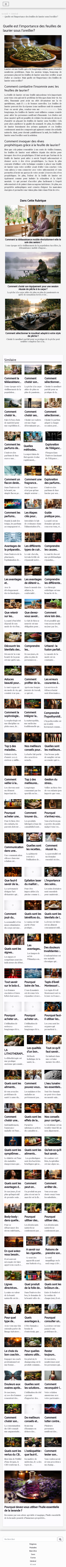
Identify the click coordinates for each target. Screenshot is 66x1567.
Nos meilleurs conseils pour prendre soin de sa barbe (32, 751)
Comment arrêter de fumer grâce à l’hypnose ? (52, 1188)
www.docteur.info (48, 109)
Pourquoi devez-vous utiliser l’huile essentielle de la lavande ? (31, 1508)
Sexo (33, 1554)
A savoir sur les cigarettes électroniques (34, 1253)
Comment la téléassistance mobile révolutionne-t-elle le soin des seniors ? (33, 240)
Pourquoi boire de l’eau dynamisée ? (32, 985)
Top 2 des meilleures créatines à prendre (30, 785)
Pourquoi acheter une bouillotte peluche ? (11, 818)
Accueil (4, 13)
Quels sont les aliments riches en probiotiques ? (32, 1155)
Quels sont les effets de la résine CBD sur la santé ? (32, 1122)
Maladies (33, 1547)
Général (14, 13)
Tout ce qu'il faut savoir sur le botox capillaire (53, 1053)
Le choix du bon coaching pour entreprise (12, 1356)
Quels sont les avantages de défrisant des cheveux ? (12, 1188)
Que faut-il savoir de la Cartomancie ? (12, 884)
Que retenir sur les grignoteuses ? (12, 618)
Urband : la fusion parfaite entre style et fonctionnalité (53, 651)
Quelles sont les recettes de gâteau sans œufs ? (33, 851)
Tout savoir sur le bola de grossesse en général (12, 987)
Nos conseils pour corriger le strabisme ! (52, 1120)
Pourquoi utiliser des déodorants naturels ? (31, 1222)
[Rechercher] (30, 1539)
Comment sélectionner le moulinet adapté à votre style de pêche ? (33, 334)
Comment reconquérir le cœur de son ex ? (52, 1389)
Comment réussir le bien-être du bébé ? (52, 851)
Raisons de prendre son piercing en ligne (52, 1255)
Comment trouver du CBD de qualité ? (30, 818)
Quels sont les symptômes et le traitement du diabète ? (12, 1155)
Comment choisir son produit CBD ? (12, 1421)
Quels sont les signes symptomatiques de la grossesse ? (14, 954)
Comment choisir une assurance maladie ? (10, 1122)
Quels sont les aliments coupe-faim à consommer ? (12, 1089)
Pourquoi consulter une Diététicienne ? (52, 1323)
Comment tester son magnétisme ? (52, 1454)
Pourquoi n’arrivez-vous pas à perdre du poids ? (52, 818)
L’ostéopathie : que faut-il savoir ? (32, 1454)
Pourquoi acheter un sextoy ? (10, 1019)
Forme (33, 1557)
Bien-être (33, 1551)
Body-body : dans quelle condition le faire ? (11, 1222)
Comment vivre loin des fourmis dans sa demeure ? (52, 618)
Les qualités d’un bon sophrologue (34, 1051)
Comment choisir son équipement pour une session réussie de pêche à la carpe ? (33, 287)
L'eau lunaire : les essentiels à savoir (52, 1087)
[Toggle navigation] (6, 4)
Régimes (33, 1544)
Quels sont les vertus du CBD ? (12, 1454)
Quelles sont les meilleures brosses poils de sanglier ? (52, 751)
